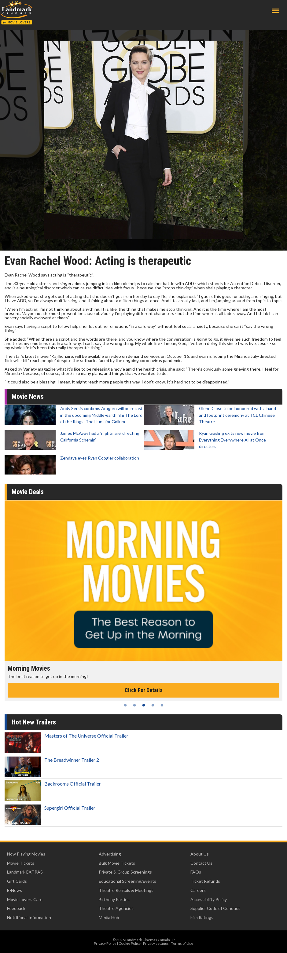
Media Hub (109, 917)
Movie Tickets (20, 863)
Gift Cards (17, 881)
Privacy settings (156, 943)
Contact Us (201, 863)
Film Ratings (201, 917)
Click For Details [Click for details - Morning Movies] (144, 690)
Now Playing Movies (26, 853)
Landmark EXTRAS (25, 871)
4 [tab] (153, 705)
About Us (199, 853)
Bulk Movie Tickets (117, 863)
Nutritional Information (29, 917)
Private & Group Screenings (125, 871)
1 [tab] (125, 705)
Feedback (16, 908)
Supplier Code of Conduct (215, 908)
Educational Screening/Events (127, 881)
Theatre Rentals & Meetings (126, 890)
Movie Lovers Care (24, 899)
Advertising (110, 853)
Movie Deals (28, 492)
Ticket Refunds (205, 881)
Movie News (28, 396)
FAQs (195, 871)
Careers (198, 890)
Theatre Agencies (116, 908)
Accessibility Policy (208, 899)
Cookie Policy (130, 943)
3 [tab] (144, 705)
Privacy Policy (105, 943)
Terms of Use (182, 943)
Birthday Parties (114, 899)
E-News (14, 890)
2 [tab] (134, 705)
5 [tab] (162, 705)
